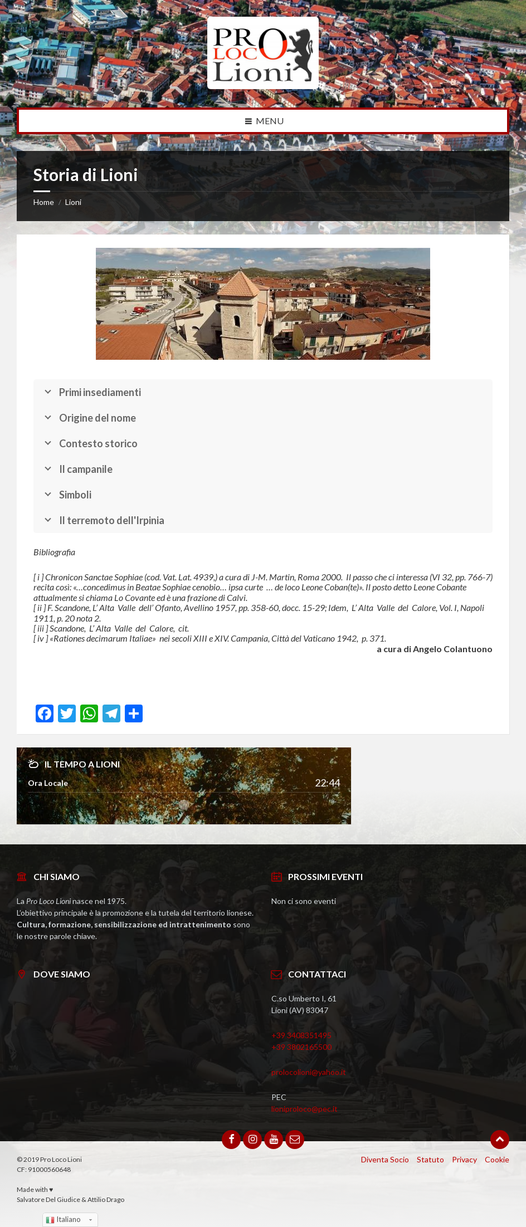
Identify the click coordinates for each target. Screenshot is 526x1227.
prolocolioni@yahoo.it (308, 1072)
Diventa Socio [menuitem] (385, 1159)
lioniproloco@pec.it (304, 1108)
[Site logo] (263, 85)
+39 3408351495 (301, 1035)
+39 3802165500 (301, 1047)
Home (43, 202)
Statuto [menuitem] (430, 1159)
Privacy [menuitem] (464, 1159)
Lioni (73, 202)
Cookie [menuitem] (497, 1159)
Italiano (63, 1220)
